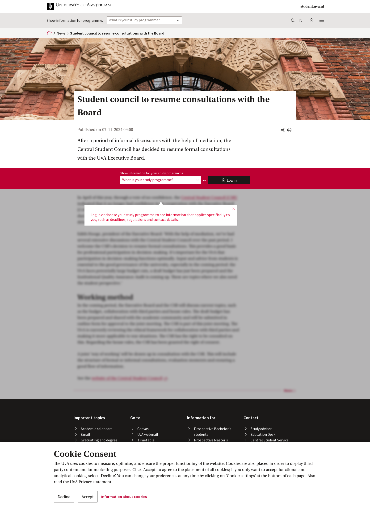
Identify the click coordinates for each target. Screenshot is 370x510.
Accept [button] (88, 496)
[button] (82, 6)
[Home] (49, 33)
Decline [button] (64, 496)
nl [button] (302, 20)
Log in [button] (96, 200)
